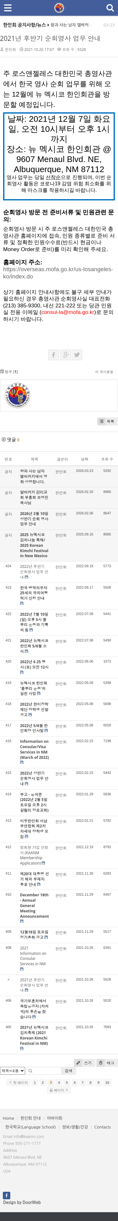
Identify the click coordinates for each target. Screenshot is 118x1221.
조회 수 (107, 459)
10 (107, 1082)
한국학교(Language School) (30, 1127)
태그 (105, 1063)
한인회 (10, 49)
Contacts (102, 1127)
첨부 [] (9, 371)
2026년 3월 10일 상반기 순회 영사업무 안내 (34, 519)
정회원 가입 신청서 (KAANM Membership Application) (34, 855)
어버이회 (54, 1118)
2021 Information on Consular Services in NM (33, 955)
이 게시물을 (104, 371)
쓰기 (83, 1063)
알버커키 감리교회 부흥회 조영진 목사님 (34, 498)
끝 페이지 (59, 1090)
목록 (105, 421)
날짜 (84, 459)
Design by (22, 1203)
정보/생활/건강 (75, 1127)
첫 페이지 (18, 1082)
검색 (68, 1070)
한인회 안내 (30, 1118)
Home (8, 1118)
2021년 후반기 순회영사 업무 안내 (50, 38)
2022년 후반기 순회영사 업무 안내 (34, 572)
